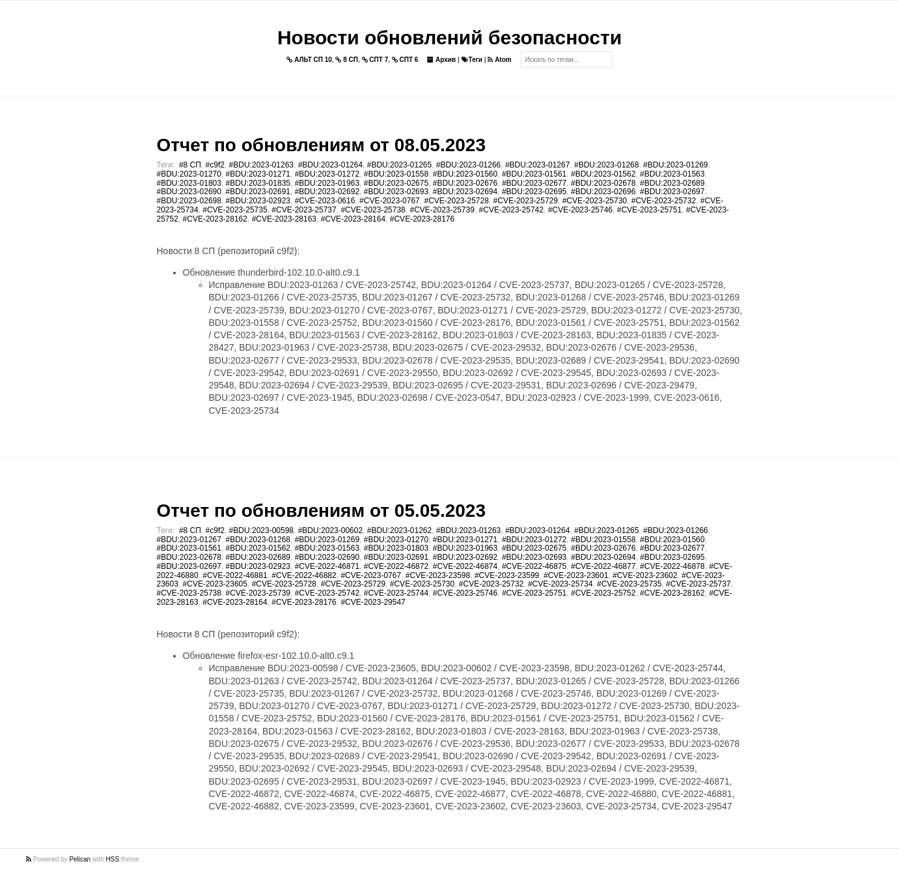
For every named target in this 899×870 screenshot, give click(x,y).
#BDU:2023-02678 (603, 183)
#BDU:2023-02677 (534, 183)
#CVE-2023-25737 (303, 209)
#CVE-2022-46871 (327, 566)
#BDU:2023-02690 (189, 191)
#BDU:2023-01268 (606, 164)
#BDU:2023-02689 (672, 183)
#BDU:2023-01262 (399, 530)
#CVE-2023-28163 (284, 219)
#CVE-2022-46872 (396, 566)
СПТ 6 (405, 59)
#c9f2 (215, 164)
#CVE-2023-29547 (372, 602)
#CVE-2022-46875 (534, 566)
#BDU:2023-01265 (399, 164)
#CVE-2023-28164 (353, 219)
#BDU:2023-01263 (261, 164)
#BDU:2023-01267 (537, 164)
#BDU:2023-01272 (327, 174)
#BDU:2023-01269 (675, 164)
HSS (113, 859)
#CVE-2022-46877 (603, 566)
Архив (441, 59)
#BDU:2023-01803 (189, 183)
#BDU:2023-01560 (465, 174)
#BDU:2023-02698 (189, 200)
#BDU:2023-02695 (534, 191)
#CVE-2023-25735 (234, 209)
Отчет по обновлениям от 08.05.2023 (321, 145)
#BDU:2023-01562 (603, 174)
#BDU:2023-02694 (465, 191)
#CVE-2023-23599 (507, 575)
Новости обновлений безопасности (449, 37)
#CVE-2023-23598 (438, 575)
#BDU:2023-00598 (261, 530)
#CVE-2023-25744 (396, 593)
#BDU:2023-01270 (189, 174)
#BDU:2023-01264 (330, 164)
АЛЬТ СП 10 (309, 59)
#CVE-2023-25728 (456, 200)
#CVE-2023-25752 (603, 593)
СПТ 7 (375, 59)
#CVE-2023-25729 (525, 200)
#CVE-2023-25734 (560, 583)
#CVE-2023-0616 (325, 200)
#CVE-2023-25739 (441, 209)
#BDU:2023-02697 (672, 191)
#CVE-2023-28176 (422, 219)
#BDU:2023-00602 (330, 530)
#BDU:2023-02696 (603, 191)
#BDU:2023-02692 (327, 191)
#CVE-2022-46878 (672, 566)
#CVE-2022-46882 (303, 575)
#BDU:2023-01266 (468, 164)
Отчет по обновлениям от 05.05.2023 (321, 510)
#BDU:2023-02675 (396, 183)
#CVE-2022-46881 (234, 575)
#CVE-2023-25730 (594, 200)
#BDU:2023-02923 (258, 200)
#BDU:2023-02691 (258, 191)
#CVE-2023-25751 (649, 209)
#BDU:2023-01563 (672, 174)
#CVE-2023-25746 (580, 209)
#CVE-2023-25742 (511, 209)
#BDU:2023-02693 (396, 191)
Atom (499, 59)
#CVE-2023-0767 (389, 200)
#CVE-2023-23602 (645, 575)
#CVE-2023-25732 (663, 200)
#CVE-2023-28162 (215, 219)
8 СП (346, 59)
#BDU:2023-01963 (327, 183)
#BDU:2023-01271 (258, 174)
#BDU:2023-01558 (396, 174)
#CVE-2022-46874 (465, 566)
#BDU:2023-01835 (258, 183)
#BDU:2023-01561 (534, 174)
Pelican (79, 859)
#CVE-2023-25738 (372, 209)
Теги (472, 59)
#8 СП (190, 164)
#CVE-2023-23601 (576, 575)
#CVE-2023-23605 (215, 583)
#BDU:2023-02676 (465, 183)
